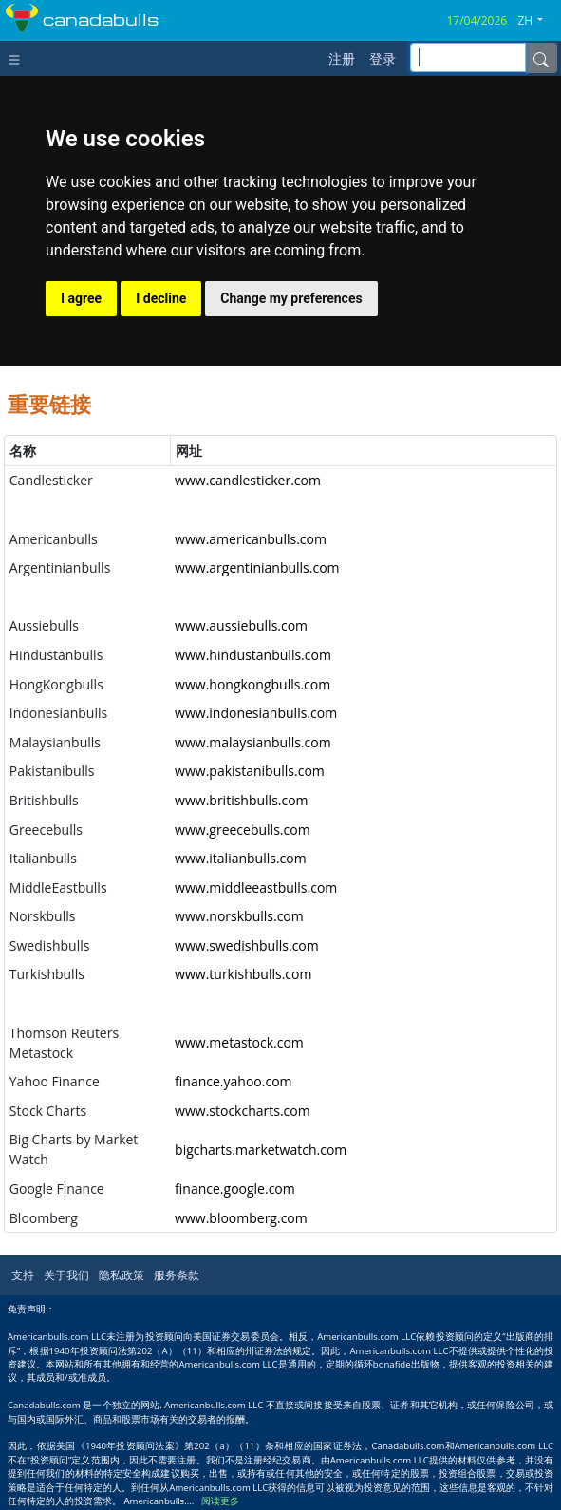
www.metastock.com (239, 1042)
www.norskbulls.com (239, 916)
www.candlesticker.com (248, 480)
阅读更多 (220, 1501)
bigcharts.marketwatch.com (260, 1150)
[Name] (541, 58)
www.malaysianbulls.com (253, 742)
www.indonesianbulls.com (256, 713)
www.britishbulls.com (242, 800)
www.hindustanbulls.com (253, 655)
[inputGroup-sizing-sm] (468, 57)
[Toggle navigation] (18, 58)
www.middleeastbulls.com (256, 887)
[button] (537, 21)
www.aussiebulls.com (241, 625)
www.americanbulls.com (251, 539)
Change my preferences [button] (291, 298)
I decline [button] (161, 298)
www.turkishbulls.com (243, 974)
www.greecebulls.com (242, 830)
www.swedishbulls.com (247, 945)
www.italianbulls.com (241, 858)
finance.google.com (235, 1189)
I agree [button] (81, 298)
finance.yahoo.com (233, 1081)
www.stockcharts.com (242, 1111)
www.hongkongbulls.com (252, 684)
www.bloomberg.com (241, 1218)
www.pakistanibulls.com (250, 771)
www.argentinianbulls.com (257, 567)
